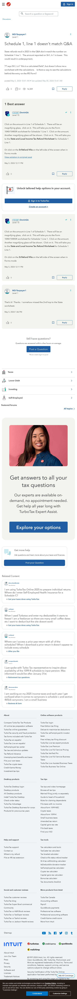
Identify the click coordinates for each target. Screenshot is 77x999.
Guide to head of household (52, 797)
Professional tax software (51, 911)
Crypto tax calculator (49, 871)
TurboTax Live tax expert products (55, 743)
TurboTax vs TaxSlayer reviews (16, 915)
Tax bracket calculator (49, 854)
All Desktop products (13, 793)
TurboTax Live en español (14, 743)
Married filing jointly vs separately (55, 793)
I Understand (37, 993)
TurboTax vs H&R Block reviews (17, 911)
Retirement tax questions (19, 677)
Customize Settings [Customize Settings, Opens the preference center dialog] (60, 993)
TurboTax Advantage (12, 804)
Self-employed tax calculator (52, 868)
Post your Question (35, 563)
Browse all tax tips (48, 790)
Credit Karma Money (12, 767)
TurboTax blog (10, 901)
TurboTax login (47, 723)
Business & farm (15, 703)
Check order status (11, 800)
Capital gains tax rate (49, 825)
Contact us (8, 851)
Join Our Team (10, 956)
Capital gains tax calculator (52, 875)
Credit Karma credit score (51, 918)
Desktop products (11, 790)
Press (6, 959)
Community (9, 908)
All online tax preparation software (18, 726)
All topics (68, 408)
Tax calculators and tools (51, 847)
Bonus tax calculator (49, 878)
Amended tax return (49, 821)
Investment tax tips (11, 771)
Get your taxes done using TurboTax (23, 599)
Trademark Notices (12, 976)
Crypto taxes (46, 811)
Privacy (7, 963)
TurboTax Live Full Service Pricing (55, 750)
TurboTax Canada (48, 897)
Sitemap (8, 933)
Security (7, 967)
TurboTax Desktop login (14, 786)
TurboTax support (11, 847)
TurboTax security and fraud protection (20, 733)
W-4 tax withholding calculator (53, 861)
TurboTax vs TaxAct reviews (15, 918)
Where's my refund (12, 854)
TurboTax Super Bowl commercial (18, 904)
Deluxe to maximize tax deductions (55, 729)
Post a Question (38, 349)
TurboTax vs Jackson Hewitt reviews (18, 921)
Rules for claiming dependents (53, 800)
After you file (13, 651)
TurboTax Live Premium (50, 746)
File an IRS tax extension (14, 857)
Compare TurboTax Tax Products (17, 723)
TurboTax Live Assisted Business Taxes (56, 763)
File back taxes (47, 828)
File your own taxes (12, 761)
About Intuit (9, 953)
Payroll (43, 904)
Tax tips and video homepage (53, 786)
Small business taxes (49, 818)
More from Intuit (47, 921)
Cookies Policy (50, 983)
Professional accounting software (54, 915)
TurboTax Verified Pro (49, 753)
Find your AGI (46, 832)
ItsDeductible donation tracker (53, 864)
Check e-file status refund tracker (54, 857)
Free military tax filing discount (53, 739)
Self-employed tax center (14, 747)
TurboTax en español (12, 740)
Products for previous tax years (16, 811)
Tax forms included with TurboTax (18, 736)
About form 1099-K (49, 814)
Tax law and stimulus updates (16, 750)
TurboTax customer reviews (15, 897)
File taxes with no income (51, 804)
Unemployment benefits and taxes (18, 757)
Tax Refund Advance (12, 754)
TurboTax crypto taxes (13, 764)
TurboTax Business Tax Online (53, 766)
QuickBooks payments (50, 908)
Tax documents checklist (51, 882)
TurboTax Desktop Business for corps (19, 807)
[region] (38, 989)
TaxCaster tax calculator (50, 851)
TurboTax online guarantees (15, 729)
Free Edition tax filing (49, 726)
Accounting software (49, 901)
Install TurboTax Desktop (14, 797)
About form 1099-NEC (50, 807)
